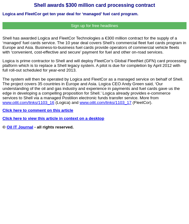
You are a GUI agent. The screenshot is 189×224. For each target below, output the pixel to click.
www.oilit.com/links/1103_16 (28, 102)
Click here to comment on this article (37, 110)
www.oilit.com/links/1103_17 (105, 102)
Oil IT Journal (20, 127)
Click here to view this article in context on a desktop (53, 118)
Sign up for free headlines (94, 25)
